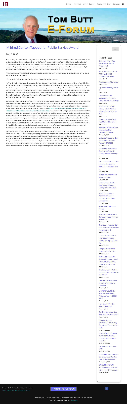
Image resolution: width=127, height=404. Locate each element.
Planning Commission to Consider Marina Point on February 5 (108, 217)
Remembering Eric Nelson (108, 82)
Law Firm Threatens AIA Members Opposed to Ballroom (108, 282)
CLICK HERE (74, 400)
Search (115, 49)
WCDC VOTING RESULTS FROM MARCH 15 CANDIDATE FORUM (108, 74)
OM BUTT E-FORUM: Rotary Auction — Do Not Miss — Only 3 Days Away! (108, 367)
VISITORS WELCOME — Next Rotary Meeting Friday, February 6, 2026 (107, 185)
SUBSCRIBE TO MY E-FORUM (63, 389)
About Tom (88, 4)
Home (68, 4)
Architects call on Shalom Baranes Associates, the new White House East (108, 356)
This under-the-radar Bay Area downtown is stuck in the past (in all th (109, 227)
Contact (116, 4)
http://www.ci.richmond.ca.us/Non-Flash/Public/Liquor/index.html (28, 111)
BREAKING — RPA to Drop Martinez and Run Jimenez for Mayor (108, 130)
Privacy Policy (6, 390)
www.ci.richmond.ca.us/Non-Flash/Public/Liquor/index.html (67, 108)
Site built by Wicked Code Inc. (21, 390)
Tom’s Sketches (103, 4)
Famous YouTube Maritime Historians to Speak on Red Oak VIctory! (109, 98)
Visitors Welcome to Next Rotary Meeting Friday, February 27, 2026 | (108, 140)
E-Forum (77, 4)
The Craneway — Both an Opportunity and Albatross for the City (108, 272)
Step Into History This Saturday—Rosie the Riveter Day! (107, 63)
